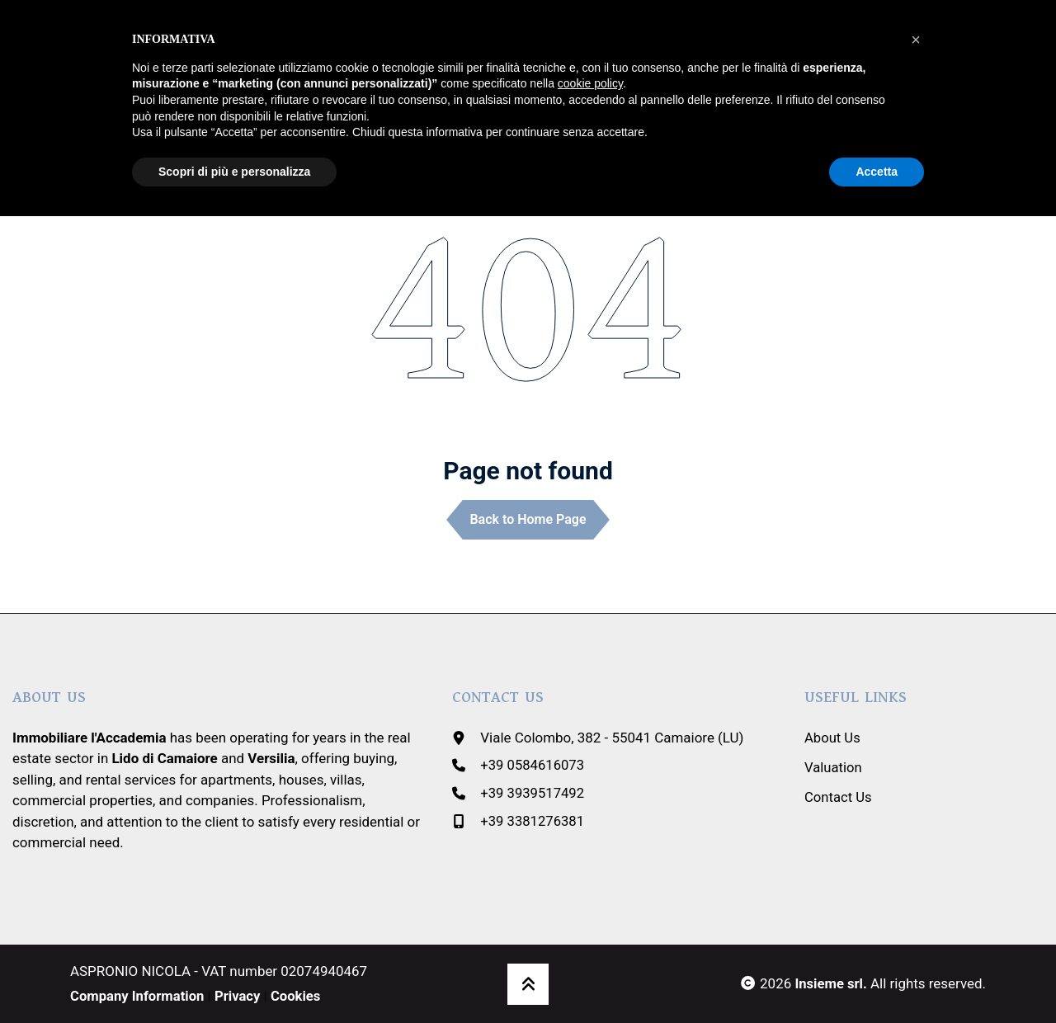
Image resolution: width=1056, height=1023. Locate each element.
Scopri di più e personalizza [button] (234, 171)
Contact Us (838, 795)
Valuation (833, 766)
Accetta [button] (877, 171)
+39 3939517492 (533, 792)
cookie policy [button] (590, 83)
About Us (832, 736)
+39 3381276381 (533, 820)
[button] (916, 39)
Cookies (299, 995)
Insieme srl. (830, 983)
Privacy (240, 995)
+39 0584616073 (533, 765)
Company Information (138, 995)
